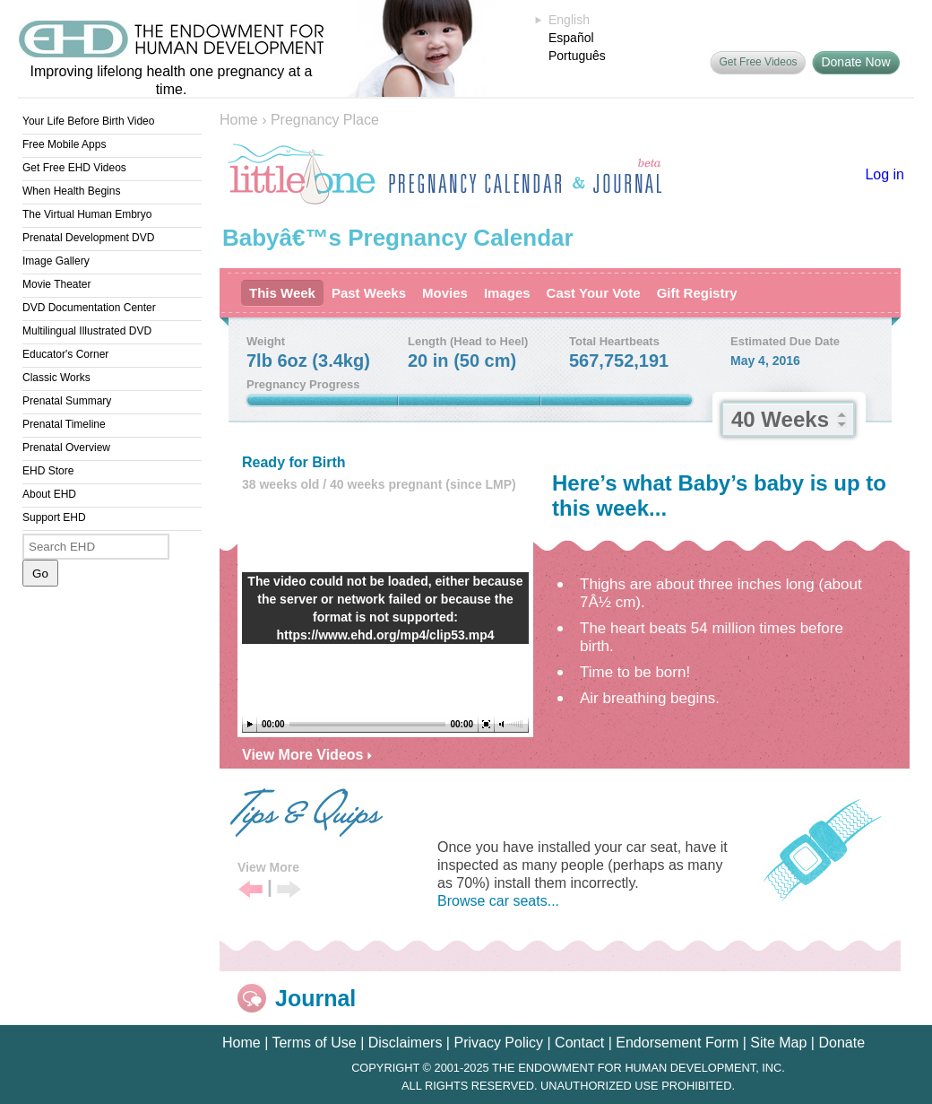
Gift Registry (697, 292)
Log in (884, 174)
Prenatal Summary (66, 401)
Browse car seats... (498, 900)
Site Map (778, 1042)
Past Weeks (369, 292)
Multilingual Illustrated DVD (86, 331)
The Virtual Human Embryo (87, 214)
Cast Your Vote (594, 292)
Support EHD (54, 517)
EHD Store (47, 471)
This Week (282, 292)
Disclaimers (405, 1042)
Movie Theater (56, 284)
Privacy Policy (498, 1042)
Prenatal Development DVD (88, 237)
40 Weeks (780, 419)
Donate (841, 1042)
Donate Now (855, 62)
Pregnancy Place (325, 119)
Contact (579, 1042)
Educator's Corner (65, 354)
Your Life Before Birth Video (88, 121)
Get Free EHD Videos (74, 167)
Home (239, 119)
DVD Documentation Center (89, 307)
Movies (445, 292)
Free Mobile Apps (64, 144)
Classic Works (56, 377)
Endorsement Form (677, 1042)
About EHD (49, 494)
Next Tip (289, 890)
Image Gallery (56, 261)
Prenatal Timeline (64, 424)
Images (507, 292)
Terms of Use (314, 1042)
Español (571, 37)
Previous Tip (250, 890)
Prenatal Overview (66, 447)
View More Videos (307, 754)
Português (577, 55)
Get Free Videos (758, 62)
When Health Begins (71, 191)
